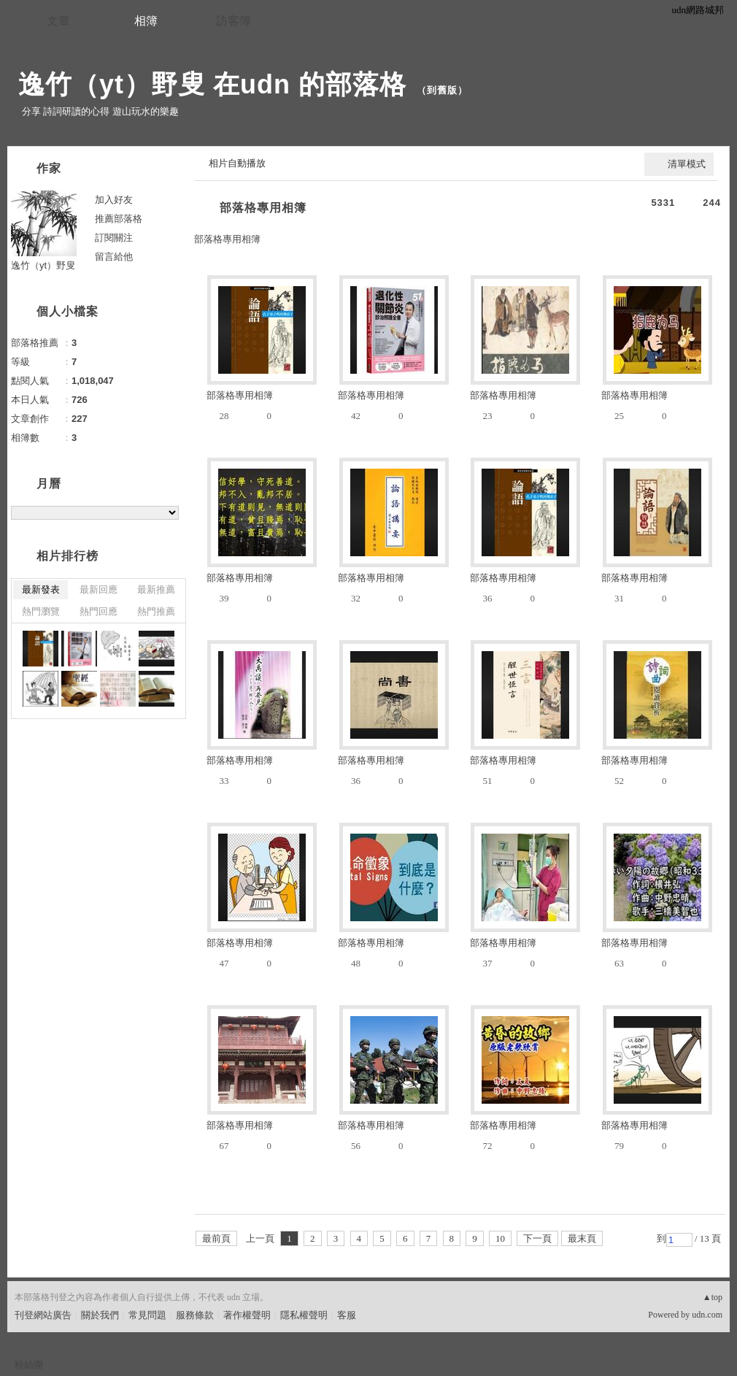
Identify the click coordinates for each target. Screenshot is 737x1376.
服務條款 (195, 1315)
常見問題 (147, 1315)
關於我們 (100, 1315)
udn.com (707, 1315)
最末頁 (582, 1238)
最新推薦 (156, 589)
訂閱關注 (114, 237)
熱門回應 (98, 611)
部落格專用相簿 (263, 207)
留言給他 (114, 256)
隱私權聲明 (304, 1315)
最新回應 (98, 589)
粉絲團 (29, 1364)
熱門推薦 (156, 611)
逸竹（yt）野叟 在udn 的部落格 (212, 84)
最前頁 (216, 1238)
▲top (712, 1297)
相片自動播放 (237, 163)
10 (500, 1238)
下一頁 (537, 1238)
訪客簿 (233, 21)
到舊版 (442, 90)
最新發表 (41, 589)
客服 (346, 1315)
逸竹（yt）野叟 (43, 265)
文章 (58, 21)
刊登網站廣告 (43, 1315)
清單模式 (687, 163)
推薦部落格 (118, 218)
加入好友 (114, 199)
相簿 (146, 21)
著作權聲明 (247, 1315)
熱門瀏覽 (41, 611)
